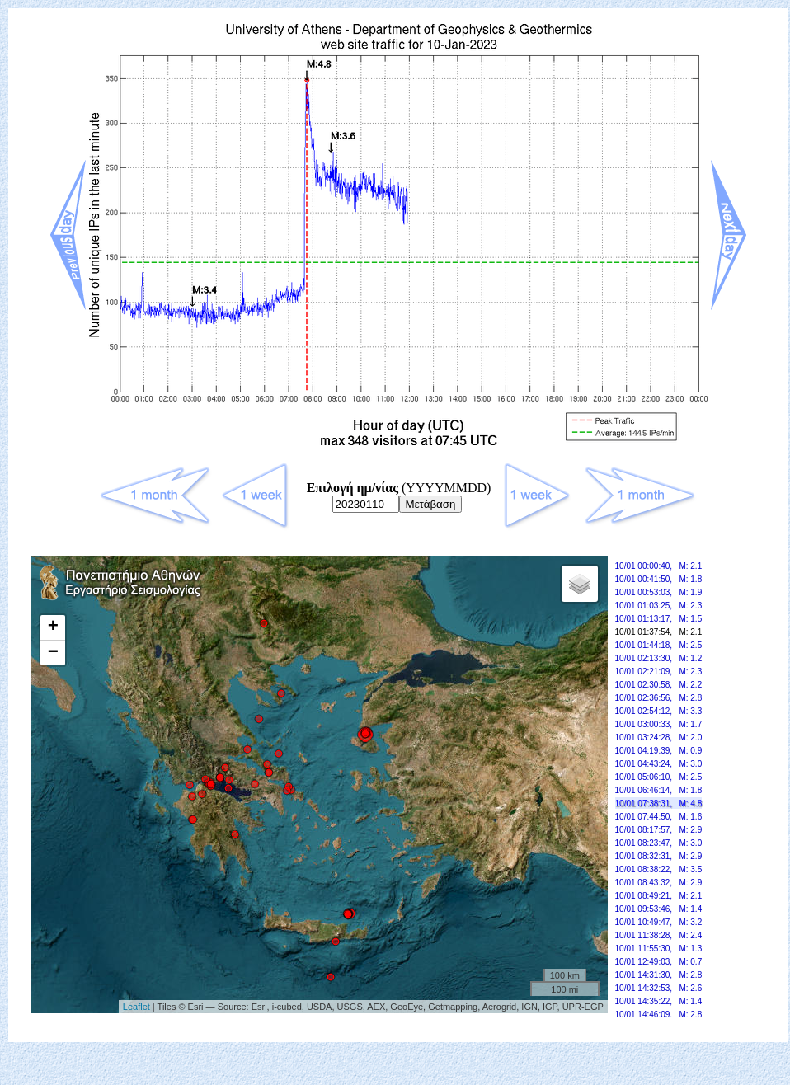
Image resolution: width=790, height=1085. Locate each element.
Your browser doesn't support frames (398, 794)
